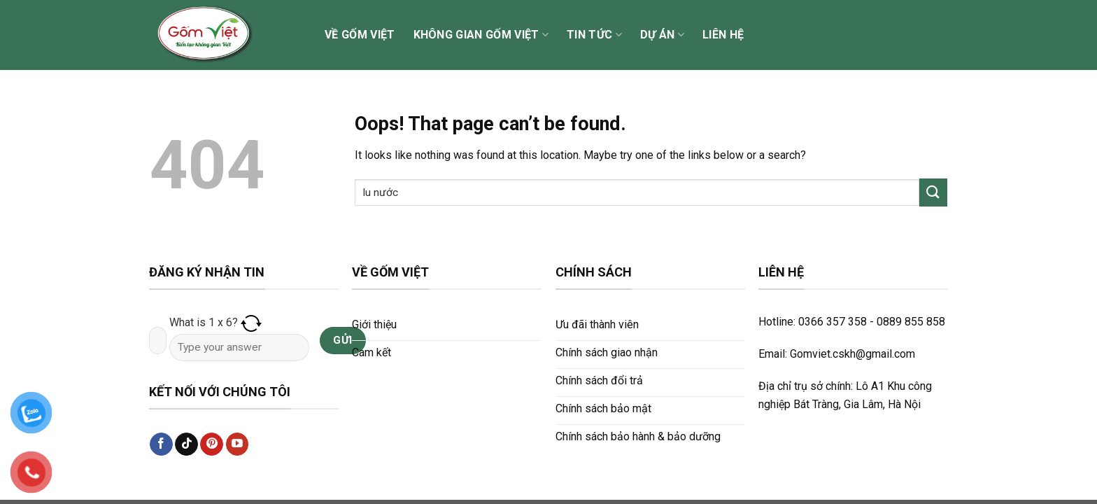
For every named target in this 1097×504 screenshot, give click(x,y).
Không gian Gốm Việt (481, 35)
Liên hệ (723, 34)
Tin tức (594, 35)
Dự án (662, 35)
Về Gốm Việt (360, 34)
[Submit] (933, 192)
